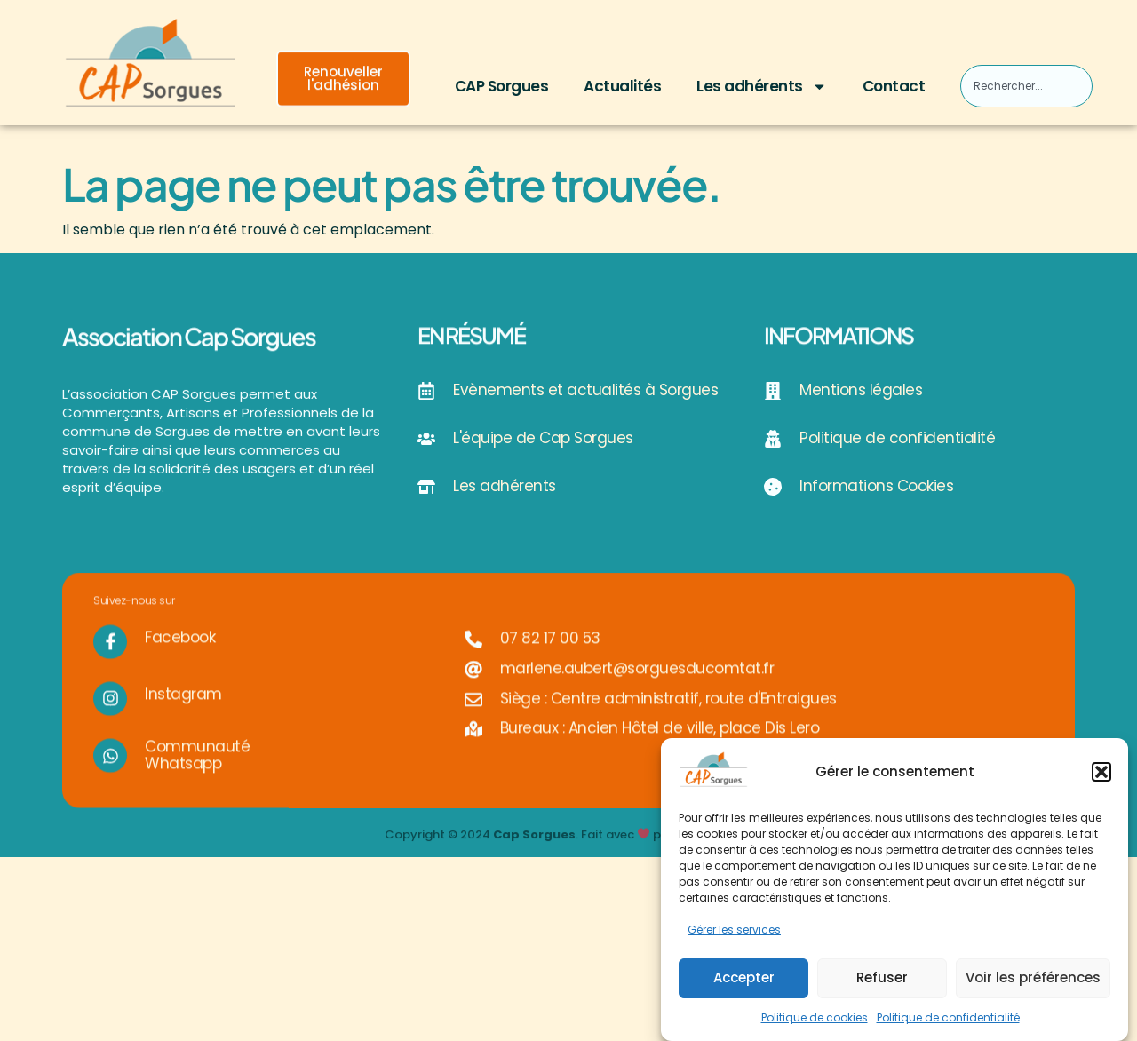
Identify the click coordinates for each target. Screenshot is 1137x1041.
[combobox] (1026, 86)
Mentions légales (860, 390)
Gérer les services (734, 933)
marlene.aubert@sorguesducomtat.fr (637, 688)
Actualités (622, 86)
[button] (1101, 774)
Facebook (180, 657)
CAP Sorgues (502, 86)
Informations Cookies (876, 486)
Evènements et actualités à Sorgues (585, 390)
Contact (894, 86)
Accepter (744, 980)
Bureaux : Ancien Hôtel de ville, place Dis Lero (660, 748)
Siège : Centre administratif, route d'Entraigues (668, 717)
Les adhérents (761, 86)
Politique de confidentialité (948, 1020)
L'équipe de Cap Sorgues (543, 438)
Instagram (183, 714)
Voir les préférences (1033, 980)
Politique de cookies (814, 1020)
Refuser (882, 980)
